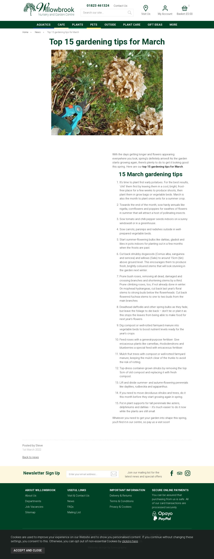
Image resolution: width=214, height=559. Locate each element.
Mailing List (74, 512)
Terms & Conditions (122, 501)
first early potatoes (151, 182)
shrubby (136, 254)
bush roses (134, 276)
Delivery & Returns (121, 495)
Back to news (30, 457)
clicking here (130, 541)
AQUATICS (44, 24)
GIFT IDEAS (155, 24)
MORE (173, 24)
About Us (30, 495)
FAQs (70, 506)
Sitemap (30, 512)
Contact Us (120, 5)
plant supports (136, 403)
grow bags (142, 194)
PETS (93, 24)
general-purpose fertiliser (157, 339)
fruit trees (133, 354)
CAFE (61, 24)
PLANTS (77, 24)
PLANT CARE (131, 24)
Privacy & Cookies (120, 506)
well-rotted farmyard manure (156, 325)
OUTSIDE (110, 24)
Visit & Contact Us (78, 495)
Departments (33, 501)
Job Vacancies (34, 506)
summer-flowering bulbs (141, 239)
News (70, 501)
